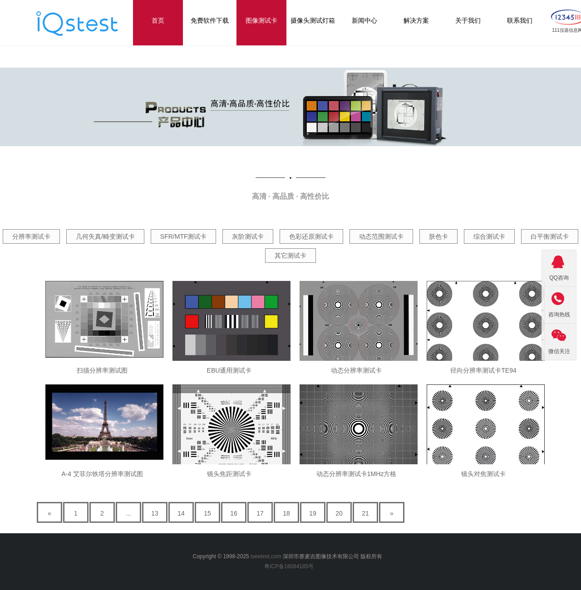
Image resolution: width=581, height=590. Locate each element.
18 (286, 513)
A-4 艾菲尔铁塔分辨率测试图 (102, 473)
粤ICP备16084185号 (290, 566)
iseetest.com (266, 556)
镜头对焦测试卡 (483, 473)
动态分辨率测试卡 (356, 370)
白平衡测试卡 (550, 236)
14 (181, 513)
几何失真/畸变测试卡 (105, 236)
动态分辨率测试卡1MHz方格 (356, 473)
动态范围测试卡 (381, 236)
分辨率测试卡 (31, 236)
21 (365, 513)
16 (233, 513)
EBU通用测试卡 (229, 370)
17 (260, 513)
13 (154, 513)
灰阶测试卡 (248, 236)
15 (207, 513)
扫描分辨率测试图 (102, 370)
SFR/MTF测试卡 (183, 236)
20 (339, 513)
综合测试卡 (489, 236)
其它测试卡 (290, 255)
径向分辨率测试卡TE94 (483, 370)
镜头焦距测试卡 (229, 473)
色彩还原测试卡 (311, 236)
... (128, 513)
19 (312, 513)
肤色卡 (438, 236)
